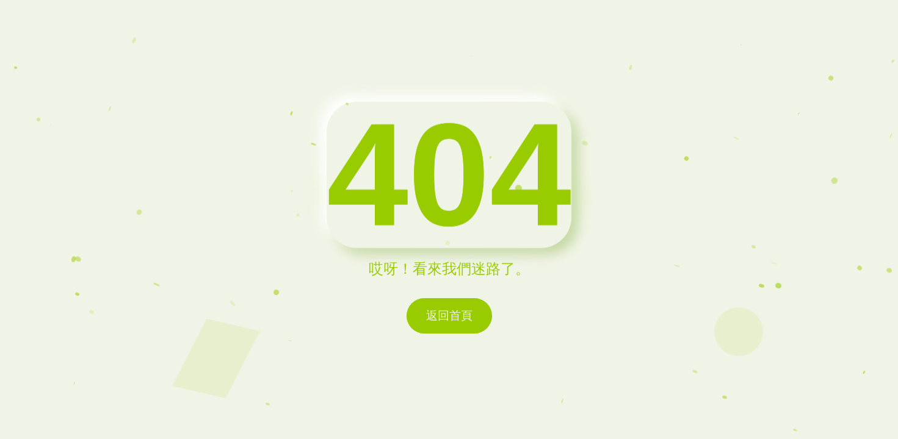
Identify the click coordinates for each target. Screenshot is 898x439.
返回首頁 (449, 315)
